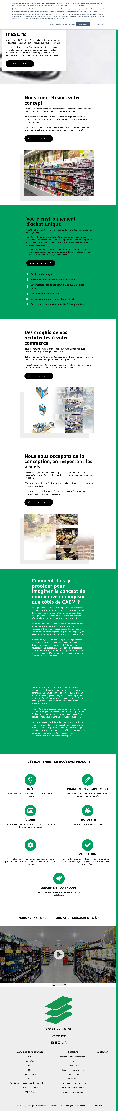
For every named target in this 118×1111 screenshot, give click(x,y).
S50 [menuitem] (29, 1070)
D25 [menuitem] (30, 1079)
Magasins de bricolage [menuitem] (73, 1092)
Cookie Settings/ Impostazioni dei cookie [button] (62, 24)
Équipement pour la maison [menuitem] (73, 1083)
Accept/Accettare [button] (83, 24)
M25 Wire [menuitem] (29, 1061)
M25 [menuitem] (30, 1057)
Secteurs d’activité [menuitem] (30, 1088)
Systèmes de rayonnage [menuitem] (29, 1052)
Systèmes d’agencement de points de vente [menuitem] (29, 1083)
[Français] (59, 984)
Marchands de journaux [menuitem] (73, 1088)
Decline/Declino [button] (98, 24)
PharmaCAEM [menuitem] (29, 1074)
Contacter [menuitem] (102, 1052)
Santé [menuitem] (73, 1061)
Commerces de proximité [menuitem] (73, 1070)
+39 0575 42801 (59, 1036)
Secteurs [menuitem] (73, 1052)
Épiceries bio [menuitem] (73, 1066)
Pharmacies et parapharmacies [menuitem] (73, 1057)
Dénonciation (96, 1106)
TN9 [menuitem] (30, 1066)
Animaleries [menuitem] (73, 1079)
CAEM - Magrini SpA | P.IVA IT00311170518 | (32, 1106)
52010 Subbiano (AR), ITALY (59, 1029)
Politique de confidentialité (77, 1106)
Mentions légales (56, 1106)
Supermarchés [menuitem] (73, 1074)
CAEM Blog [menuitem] (30, 1092)
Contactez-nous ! (19, 63)
